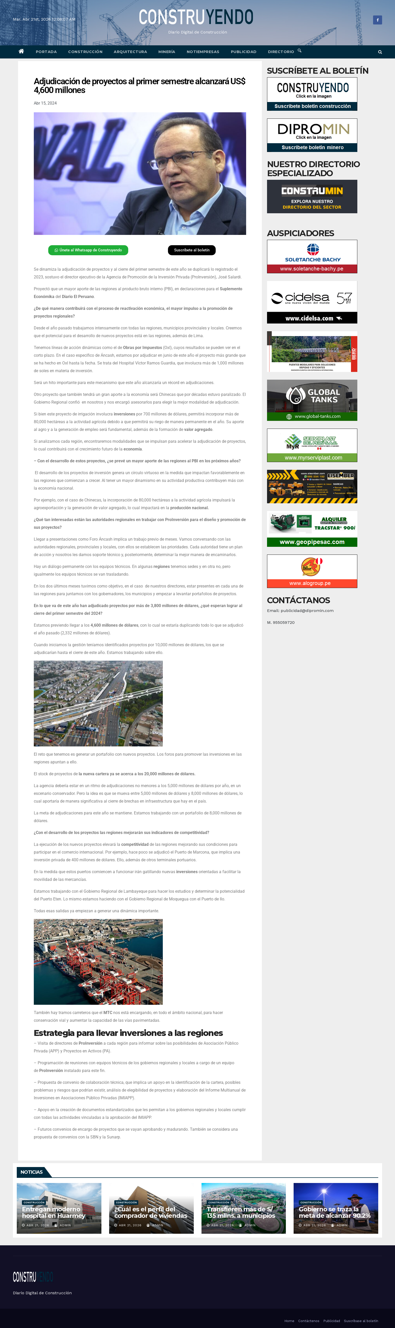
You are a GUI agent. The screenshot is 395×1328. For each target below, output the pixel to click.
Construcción (85, 51)
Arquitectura (130, 51)
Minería (166, 51)
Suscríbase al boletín (361, 1321)
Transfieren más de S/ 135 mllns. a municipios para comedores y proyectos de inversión (241, 1218)
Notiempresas (203, 51)
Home (289, 1321)
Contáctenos (308, 1321)
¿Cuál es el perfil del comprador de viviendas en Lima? (150, 1215)
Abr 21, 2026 (38, 1225)
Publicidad (244, 51)
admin (62, 1225)
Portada (46, 51)
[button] (380, 51)
